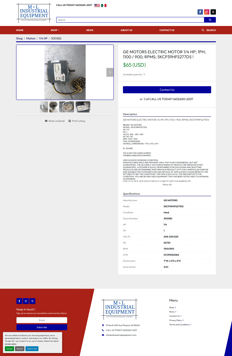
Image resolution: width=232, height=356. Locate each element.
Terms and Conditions (179, 324)
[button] (55, 30)
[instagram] (206, 12)
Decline (20, 348)
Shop (54, 30)
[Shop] (19, 38)
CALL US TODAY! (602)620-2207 (74, 5)
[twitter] (213, 12)
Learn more (32, 348)
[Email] (41, 320)
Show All (167, 184)
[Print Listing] (77, 121)
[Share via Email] (55, 121)
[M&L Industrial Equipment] (119, 309)
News (89, 30)
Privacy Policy (175, 320)
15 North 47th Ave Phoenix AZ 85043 (123, 325)
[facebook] (200, 12)
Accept (9, 348)
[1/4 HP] (43, 38)
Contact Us (167, 30)
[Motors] (31, 38)
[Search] (130, 20)
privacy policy (10, 344)
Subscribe (42, 327)
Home (19, 30)
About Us (126, 30)
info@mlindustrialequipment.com (121, 335)
